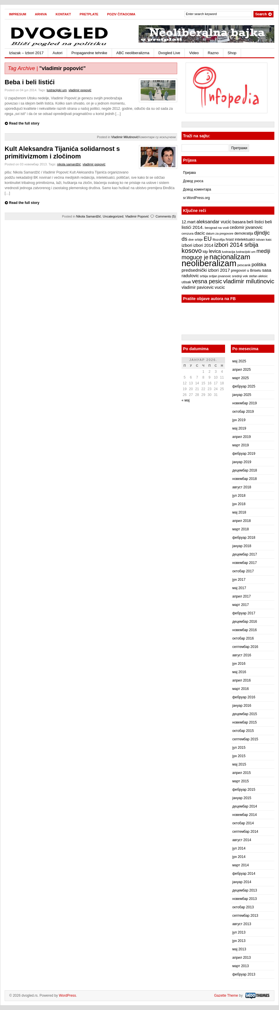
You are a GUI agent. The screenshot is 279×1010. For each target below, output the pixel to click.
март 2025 (240, 378)
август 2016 (241, 655)
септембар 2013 (245, 916)
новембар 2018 (244, 479)
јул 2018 (238, 496)
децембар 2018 (244, 470)
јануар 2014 (241, 882)
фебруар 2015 (243, 790)
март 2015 (240, 781)
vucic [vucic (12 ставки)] (220, 287)
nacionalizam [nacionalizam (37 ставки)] (229, 257)
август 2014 (241, 840)
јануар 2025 (241, 395)
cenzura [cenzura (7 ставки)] (187, 233)
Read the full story (24, 123)
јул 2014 (238, 848)
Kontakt (63, 14)
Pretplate (89, 14)
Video (194, 53)
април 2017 (241, 596)
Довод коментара (197, 189)
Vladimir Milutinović (124, 137)
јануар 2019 (241, 462)
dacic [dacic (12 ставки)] (200, 233)
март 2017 (240, 605)
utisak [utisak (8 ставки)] (186, 282)
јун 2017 (238, 580)
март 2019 (240, 445)
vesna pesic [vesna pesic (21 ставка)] (207, 281)
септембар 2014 (245, 832)
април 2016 (241, 680)
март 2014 (240, 865)
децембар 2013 (244, 890)
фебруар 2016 (243, 697)
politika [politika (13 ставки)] (259, 264)
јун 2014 (238, 857)
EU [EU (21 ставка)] (207, 238)
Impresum (17, 14)
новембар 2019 (244, 403)
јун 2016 (238, 664)
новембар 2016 (244, 630)
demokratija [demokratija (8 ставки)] (243, 233)
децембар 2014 (244, 806)
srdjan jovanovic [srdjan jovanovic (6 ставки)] (220, 276)
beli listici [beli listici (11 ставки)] (255, 222)
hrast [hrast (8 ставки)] (230, 240)
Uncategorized (113, 216)
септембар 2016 (245, 647)
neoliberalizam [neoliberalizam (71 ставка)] (209, 263)
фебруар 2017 (243, 613)
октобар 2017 (243, 571)
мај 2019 (239, 428)
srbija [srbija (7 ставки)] (204, 276)
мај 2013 (239, 949)
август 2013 (241, 924)
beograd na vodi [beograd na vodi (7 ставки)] (217, 227)
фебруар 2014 (243, 874)
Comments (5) (165, 216)
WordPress (67, 995)
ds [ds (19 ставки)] (184, 239)
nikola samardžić (69, 164)
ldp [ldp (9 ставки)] (205, 251)
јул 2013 (238, 932)
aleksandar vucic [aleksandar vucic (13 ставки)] (213, 221)
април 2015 (241, 773)
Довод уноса (193, 181)
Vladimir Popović (137, 216)
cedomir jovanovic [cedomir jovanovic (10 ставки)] (246, 227)
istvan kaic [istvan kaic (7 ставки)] (264, 239)
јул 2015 (238, 748)
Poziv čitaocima (121, 14)
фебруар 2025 (243, 386)
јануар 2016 (241, 706)
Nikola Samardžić (88, 216)
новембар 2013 (244, 899)
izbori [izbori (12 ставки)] (187, 245)
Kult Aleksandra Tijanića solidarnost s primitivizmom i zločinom (62, 152)
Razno (213, 53)
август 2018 (241, 487)
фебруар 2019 (243, 454)
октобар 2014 (243, 823)
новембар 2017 (244, 563)
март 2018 (240, 529)
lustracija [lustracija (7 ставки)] (228, 251)
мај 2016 (239, 672)
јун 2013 (238, 941)
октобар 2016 (243, 638)
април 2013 (241, 958)
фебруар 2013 (243, 974)
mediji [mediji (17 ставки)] (263, 251)
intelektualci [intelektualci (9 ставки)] (245, 239)
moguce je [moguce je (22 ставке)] (195, 257)
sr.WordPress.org (196, 198)
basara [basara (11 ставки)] (239, 222)
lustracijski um (57, 90)
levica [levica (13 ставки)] (215, 251)
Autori (57, 53)
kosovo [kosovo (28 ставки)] (192, 250)
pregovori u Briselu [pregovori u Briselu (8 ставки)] (246, 271)
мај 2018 (239, 512)
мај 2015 (239, 764)
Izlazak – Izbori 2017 (26, 53)
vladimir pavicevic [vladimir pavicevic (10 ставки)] (198, 287)
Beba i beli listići (30, 82)
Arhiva (41, 14)
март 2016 (240, 689)
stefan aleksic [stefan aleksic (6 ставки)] (258, 276)
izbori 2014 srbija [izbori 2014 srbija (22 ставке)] (236, 245)
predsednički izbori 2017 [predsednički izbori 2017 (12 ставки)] (206, 270)
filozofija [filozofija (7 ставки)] (219, 239)
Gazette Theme (226, 995)
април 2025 (241, 370)
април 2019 (241, 437)
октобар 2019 (243, 412)
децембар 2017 (244, 554)
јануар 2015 (241, 798)
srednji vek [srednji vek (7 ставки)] (240, 276)
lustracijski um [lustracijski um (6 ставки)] (246, 251)
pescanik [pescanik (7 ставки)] (244, 265)
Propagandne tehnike (89, 53)
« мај (186, 400)
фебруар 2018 (243, 538)
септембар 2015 (245, 739)
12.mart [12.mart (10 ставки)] (188, 222)
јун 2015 (238, 756)
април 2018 (241, 521)
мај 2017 (239, 588)
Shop (232, 53)
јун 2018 (238, 504)
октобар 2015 (243, 731)
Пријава (189, 173)
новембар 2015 (244, 722)
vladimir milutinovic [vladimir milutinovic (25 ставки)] (248, 281)
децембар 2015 (244, 714)
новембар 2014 (244, 815)
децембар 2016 (244, 622)
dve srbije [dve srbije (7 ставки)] (195, 239)
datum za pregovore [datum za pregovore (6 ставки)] (219, 233)
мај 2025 (239, 361)
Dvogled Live (169, 53)
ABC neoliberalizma (132, 53)
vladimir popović (79, 90)
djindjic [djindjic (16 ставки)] (262, 233)
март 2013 (240, 966)
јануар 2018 (241, 546)
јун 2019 (238, 420)
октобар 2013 (243, 907)
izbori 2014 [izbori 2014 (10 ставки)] (203, 245)
